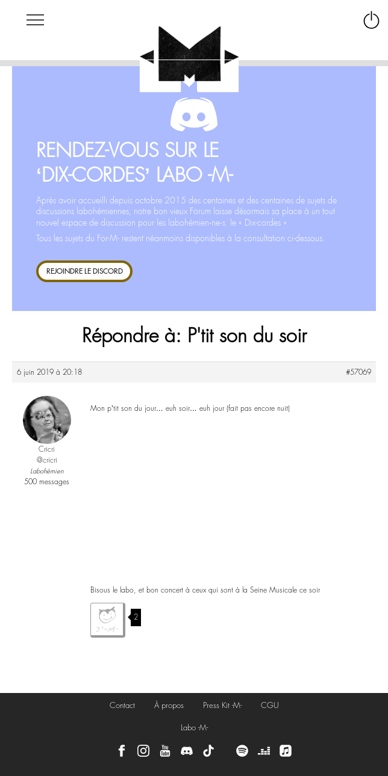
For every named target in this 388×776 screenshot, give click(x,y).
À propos (169, 705)
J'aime (107, 620)
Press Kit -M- (222, 705)
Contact (122, 705)
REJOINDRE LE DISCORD (84, 271)
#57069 (358, 372)
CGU (270, 705)
